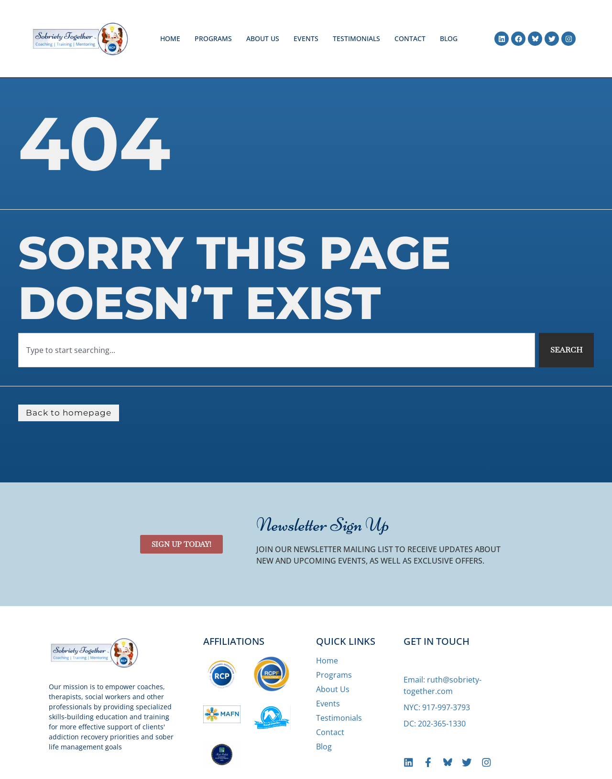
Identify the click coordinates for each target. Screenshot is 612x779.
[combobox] (276, 350)
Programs (213, 38)
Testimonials (356, 38)
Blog (449, 38)
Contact (410, 38)
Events (306, 38)
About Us (262, 38)
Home (170, 38)
